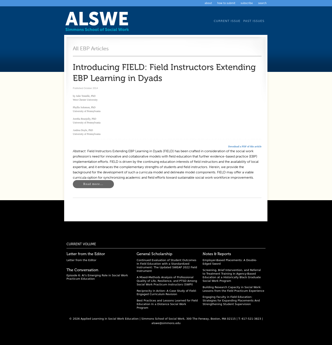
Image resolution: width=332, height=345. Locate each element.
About (208, 3)
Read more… (93, 184)
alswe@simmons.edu (165, 323)
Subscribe (247, 3)
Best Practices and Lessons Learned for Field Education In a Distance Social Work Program (167, 304)
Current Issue (227, 21)
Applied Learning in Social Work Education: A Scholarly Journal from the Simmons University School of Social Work (98, 23)
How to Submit (226, 3)
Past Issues (253, 21)
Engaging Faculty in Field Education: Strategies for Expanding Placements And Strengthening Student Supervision (231, 300)
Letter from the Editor (81, 260)
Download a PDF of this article (244, 146)
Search (262, 3)
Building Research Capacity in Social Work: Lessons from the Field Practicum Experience (233, 289)
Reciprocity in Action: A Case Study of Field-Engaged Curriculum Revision (166, 292)
